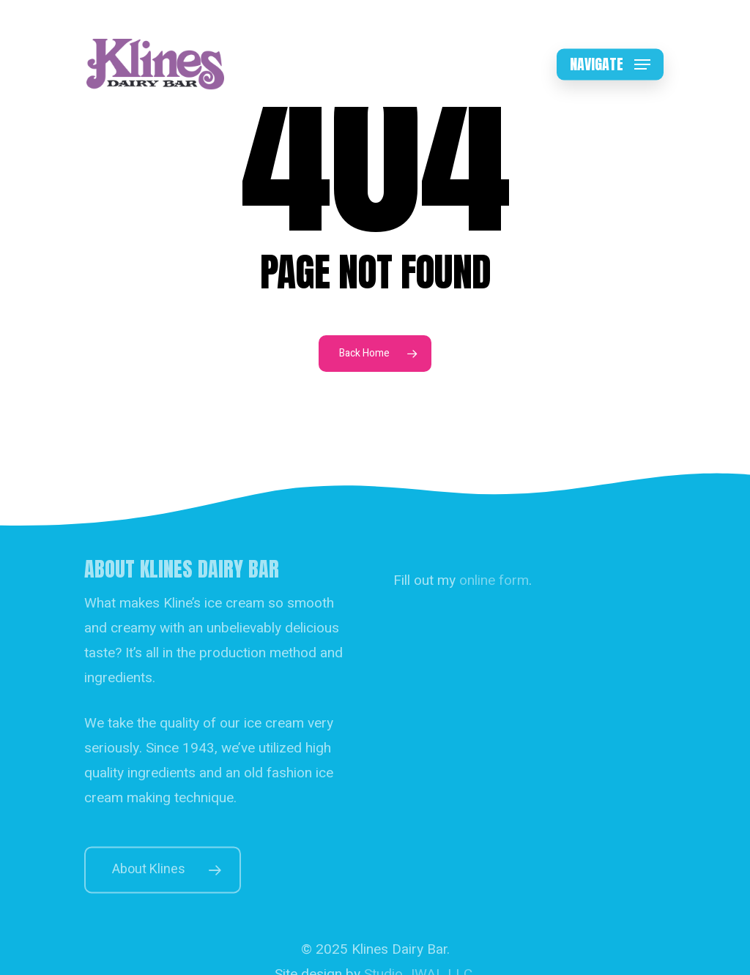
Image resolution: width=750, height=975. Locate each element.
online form (494, 595)
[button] (610, 64)
